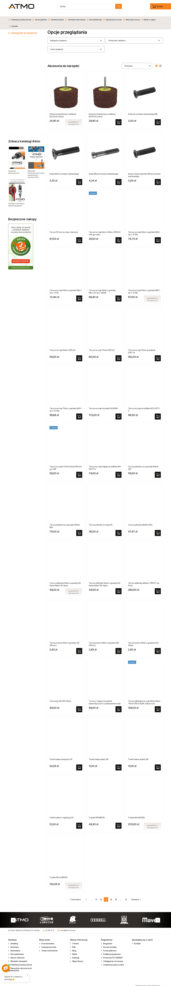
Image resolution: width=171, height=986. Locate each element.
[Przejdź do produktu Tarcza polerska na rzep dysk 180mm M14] (65, 500)
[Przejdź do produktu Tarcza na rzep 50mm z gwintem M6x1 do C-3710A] (144, 265)
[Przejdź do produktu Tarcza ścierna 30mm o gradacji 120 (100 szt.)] (65, 618)
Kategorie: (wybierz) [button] (58, 37)
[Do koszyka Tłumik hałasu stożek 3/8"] (158, 764)
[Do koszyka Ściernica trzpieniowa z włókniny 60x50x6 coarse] (118, 119)
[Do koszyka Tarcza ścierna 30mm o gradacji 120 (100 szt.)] (79, 648)
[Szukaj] (118, 6)
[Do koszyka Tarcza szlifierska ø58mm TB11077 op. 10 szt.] (158, 588)
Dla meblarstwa (17, 951)
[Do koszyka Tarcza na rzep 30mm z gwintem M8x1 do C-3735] (79, 295)
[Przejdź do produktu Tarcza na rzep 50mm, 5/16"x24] (65, 325)
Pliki (74, 944)
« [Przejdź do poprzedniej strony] (76, 896)
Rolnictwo (14, 944)
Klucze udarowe (17, 954)
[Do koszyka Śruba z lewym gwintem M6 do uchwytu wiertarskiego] (158, 179)
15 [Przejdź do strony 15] (116, 896)
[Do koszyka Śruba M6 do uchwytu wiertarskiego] (79, 179)
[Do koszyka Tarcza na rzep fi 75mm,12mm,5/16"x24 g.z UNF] (79, 471)
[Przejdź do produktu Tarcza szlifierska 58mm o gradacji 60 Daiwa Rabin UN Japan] (65, 558)
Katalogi (75, 954)
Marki (74, 951)
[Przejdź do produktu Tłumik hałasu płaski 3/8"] (105, 734)
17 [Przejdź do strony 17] (126, 896)
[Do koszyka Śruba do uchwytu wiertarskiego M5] (158, 119)
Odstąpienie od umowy (113, 958)
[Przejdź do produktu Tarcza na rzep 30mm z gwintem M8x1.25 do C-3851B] (105, 265)
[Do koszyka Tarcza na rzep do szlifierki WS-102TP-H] (158, 413)
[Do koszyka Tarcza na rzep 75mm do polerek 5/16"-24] (158, 355)
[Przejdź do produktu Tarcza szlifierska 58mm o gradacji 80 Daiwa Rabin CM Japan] (105, 558)
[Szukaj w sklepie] (86, 6)
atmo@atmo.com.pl (67, 927)
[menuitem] (20, 16)
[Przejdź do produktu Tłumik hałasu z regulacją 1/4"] (65, 793)
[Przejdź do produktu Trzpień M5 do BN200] (65, 852)
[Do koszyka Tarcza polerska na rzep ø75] (118, 530)
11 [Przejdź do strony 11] (96, 896)
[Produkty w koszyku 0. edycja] (158, 6)
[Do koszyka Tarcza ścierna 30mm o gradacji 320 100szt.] (158, 648)
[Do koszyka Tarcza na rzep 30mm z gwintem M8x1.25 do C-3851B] (118, 295)
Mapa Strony (77, 958)
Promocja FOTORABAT (113, 954)
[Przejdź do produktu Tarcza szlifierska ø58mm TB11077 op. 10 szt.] (144, 558)
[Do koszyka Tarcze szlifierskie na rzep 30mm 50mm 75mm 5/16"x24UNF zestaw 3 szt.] (158, 706)
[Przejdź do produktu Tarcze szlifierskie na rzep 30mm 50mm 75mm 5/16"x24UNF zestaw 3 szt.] (144, 676)
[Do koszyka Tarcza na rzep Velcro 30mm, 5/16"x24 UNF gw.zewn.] (118, 237)
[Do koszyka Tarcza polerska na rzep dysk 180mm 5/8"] (158, 471)
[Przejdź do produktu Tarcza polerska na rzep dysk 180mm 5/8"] (144, 442)
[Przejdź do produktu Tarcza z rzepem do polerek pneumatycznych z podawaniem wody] (105, 676)
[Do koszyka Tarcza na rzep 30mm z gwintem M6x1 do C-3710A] (158, 237)
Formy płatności (110, 947)
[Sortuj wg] (137, 62)
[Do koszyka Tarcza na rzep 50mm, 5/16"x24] (79, 355)
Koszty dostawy (110, 944)
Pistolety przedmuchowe (21, 961)
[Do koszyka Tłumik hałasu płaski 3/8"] (118, 764)
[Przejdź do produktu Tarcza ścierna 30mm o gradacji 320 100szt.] (144, 618)
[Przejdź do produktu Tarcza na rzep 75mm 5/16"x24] (105, 325)
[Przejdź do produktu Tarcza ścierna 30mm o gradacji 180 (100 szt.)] (105, 618)
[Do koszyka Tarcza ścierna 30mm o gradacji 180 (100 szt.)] (118, 648)
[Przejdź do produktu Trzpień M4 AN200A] (144, 793)
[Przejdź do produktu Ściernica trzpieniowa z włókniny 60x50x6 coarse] (105, 89)
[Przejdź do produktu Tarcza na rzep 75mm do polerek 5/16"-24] (144, 325)
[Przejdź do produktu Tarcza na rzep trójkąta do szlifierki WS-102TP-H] (105, 442)
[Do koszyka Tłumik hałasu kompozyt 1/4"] (79, 764)
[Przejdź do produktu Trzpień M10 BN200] (105, 793)
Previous (13, 916)
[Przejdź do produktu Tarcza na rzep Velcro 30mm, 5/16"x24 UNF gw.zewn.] (105, 207)
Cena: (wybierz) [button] (56, 46)
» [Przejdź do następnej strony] (135, 896)
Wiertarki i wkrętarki (18, 958)
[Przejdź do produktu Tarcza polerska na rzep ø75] (105, 500)
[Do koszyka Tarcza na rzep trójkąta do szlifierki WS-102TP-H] (118, 471)
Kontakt (137, 940)
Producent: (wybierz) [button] (117, 37)
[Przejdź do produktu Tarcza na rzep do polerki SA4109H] (105, 383)
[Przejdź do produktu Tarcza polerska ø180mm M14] (144, 500)
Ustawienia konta (48, 944)
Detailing (14, 940)
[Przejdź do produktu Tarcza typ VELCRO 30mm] (65, 676)
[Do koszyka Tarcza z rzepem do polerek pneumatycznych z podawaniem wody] (118, 706)
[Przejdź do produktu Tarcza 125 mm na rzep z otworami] (65, 207)
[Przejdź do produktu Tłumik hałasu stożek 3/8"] (144, 734)
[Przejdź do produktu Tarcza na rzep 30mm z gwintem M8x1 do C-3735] (65, 265)
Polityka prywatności (112, 951)
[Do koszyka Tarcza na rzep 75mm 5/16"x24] (118, 355)
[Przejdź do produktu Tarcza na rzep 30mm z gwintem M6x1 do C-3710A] (144, 207)
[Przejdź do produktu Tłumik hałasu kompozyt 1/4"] (65, 734)
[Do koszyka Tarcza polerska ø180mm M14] (158, 530)
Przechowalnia (47, 940)
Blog (74, 947)
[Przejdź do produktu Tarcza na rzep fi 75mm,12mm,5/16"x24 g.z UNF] (65, 442)
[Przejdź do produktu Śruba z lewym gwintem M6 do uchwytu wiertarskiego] (144, 149)
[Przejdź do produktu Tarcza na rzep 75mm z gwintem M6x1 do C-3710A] (65, 383)
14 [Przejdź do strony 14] (111, 896)
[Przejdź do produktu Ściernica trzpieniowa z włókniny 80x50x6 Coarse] (65, 89)
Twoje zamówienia (49, 947)
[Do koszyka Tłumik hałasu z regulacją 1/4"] (79, 822)
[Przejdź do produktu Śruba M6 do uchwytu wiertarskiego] (65, 149)
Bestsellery (15, 947)
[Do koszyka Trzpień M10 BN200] (118, 822)
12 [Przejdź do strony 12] (101, 896)
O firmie (75, 940)
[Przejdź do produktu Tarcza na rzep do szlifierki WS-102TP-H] (144, 383)
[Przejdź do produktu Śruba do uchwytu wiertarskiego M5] (144, 89)
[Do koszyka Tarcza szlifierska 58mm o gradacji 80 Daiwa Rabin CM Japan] (118, 588)
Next (157, 916)
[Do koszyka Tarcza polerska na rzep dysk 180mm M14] (79, 530)
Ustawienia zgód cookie (113, 961)
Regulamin (107, 940)
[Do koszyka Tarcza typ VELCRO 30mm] (79, 706)
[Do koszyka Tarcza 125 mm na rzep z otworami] (79, 237)
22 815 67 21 (49, 927)
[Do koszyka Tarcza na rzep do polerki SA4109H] (118, 413)
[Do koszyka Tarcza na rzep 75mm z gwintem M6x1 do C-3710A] (79, 413)
